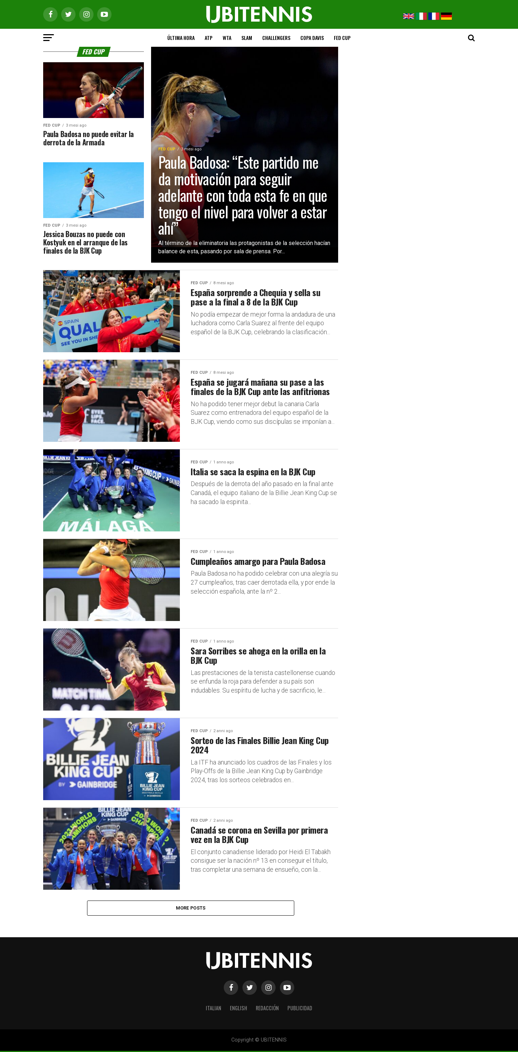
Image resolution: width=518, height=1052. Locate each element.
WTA (227, 37)
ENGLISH (238, 1009)
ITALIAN (213, 1009)
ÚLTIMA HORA (181, 37)
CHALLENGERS (276, 37)
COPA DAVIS (312, 37)
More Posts (191, 908)
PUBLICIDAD (299, 1009)
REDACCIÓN (267, 1009)
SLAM (246, 37)
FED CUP (342, 37)
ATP (209, 37)
